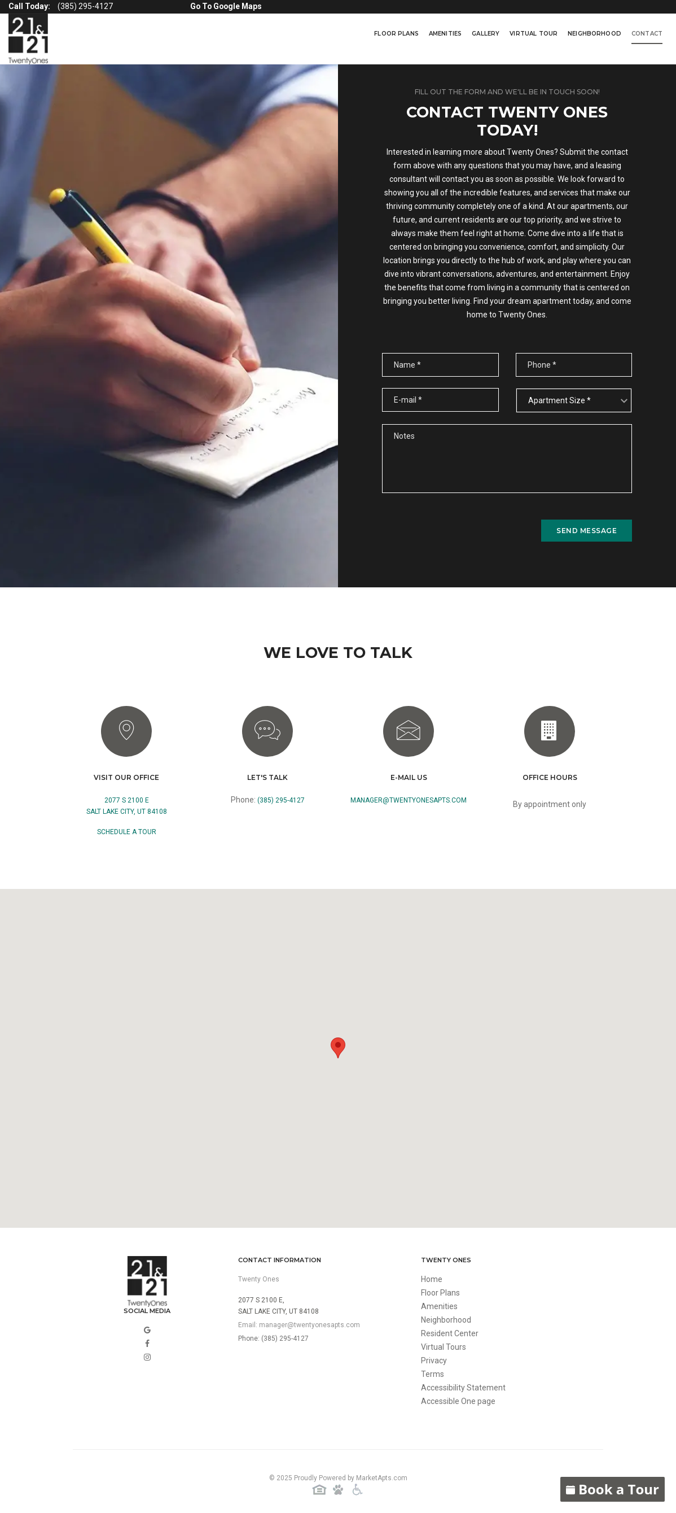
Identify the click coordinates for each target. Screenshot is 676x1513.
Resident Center (450, 1333)
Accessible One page (458, 1401)
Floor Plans (396, 33)
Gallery (485, 33)
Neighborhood (594, 33)
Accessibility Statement (463, 1387)
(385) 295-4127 (281, 800)
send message (586, 530)
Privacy (434, 1360)
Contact (646, 33)
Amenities (445, 33)
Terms (432, 1374)
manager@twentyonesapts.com (408, 800)
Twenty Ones (258, 1279)
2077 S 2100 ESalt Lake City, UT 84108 (126, 806)
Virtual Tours (443, 1346)
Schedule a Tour (126, 832)
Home (431, 1279)
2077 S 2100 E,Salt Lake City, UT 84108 (278, 1305)
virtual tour (534, 33)
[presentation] (468, 530)
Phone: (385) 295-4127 (273, 1338)
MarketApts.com (381, 1478)
